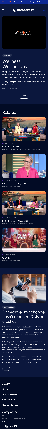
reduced (26, 328)
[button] (24, 32)
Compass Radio (35, 2)
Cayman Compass (20, 2)
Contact (6, 389)
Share (25, 97)
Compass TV (6, 2)
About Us (6, 384)
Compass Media (9, 400)
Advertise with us (9, 395)
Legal (4, 416)
